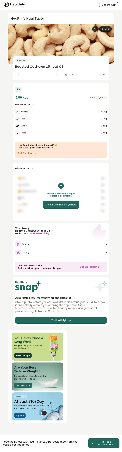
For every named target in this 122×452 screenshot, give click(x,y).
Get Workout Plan (92, 267)
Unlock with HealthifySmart (61, 204)
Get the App (109, 4)
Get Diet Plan (27, 153)
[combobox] (37, 74)
